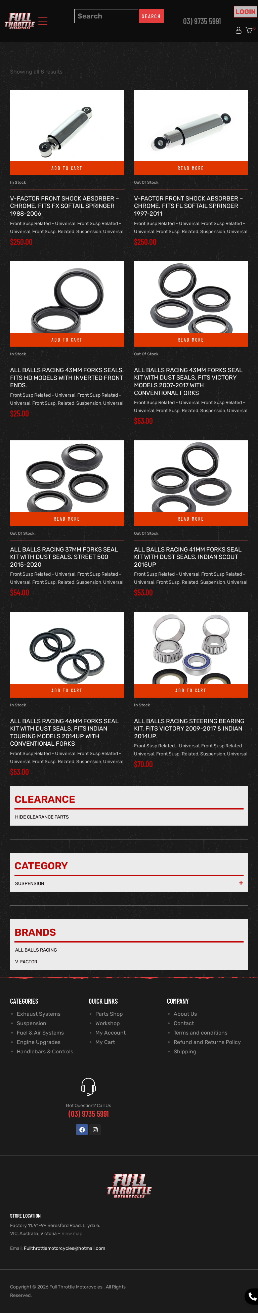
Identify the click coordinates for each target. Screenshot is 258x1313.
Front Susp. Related (53, 231)
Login (245, 12)
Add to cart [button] (67, 168)
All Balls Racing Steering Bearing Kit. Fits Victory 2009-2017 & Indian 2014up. (189, 728)
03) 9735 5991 (202, 21)
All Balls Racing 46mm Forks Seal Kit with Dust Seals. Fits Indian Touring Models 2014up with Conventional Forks (64, 732)
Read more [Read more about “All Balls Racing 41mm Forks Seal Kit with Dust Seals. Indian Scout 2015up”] (191, 519)
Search (151, 16)
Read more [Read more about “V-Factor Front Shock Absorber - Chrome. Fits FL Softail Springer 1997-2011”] (191, 168)
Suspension (88, 231)
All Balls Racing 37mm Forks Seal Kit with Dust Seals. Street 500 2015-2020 (64, 557)
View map (71, 1233)
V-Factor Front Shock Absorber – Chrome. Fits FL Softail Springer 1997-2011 (188, 206)
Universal (113, 231)
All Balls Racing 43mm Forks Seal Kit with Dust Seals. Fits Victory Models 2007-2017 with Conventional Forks (188, 381)
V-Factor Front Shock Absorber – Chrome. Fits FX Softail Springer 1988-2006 (64, 206)
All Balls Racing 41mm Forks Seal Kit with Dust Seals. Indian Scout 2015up (188, 557)
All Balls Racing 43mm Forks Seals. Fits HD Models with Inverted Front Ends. (67, 377)
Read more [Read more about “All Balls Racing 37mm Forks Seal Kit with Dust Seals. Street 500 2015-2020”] (67, 519)
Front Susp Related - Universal (42, 223)
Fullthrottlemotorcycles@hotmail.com (64, 1248)
